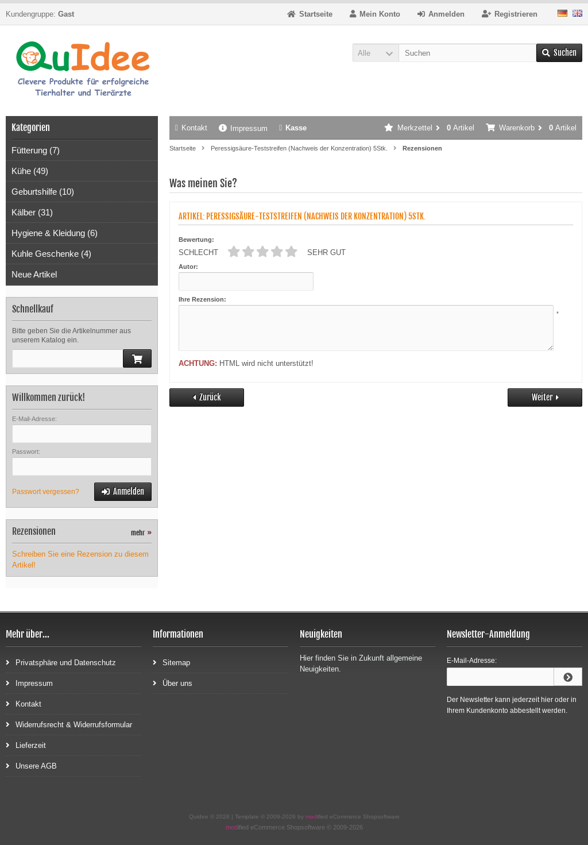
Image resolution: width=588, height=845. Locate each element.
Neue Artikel (34, 274)
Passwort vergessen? (45, 492)
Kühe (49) (29, 171)
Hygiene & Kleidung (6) (54, 233)
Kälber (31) (32, 212)
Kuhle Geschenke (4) (51, 253)
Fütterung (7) (35, 150)
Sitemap (171, 662)
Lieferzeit (26, 745)
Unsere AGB (31, 765)
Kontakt (191, 128)
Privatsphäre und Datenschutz (61, 662)
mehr (141, 532)
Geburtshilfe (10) (42, 191)
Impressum (243, 128)
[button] (376, 53)
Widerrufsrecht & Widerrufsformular (69, 724)
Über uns (172, 683)
